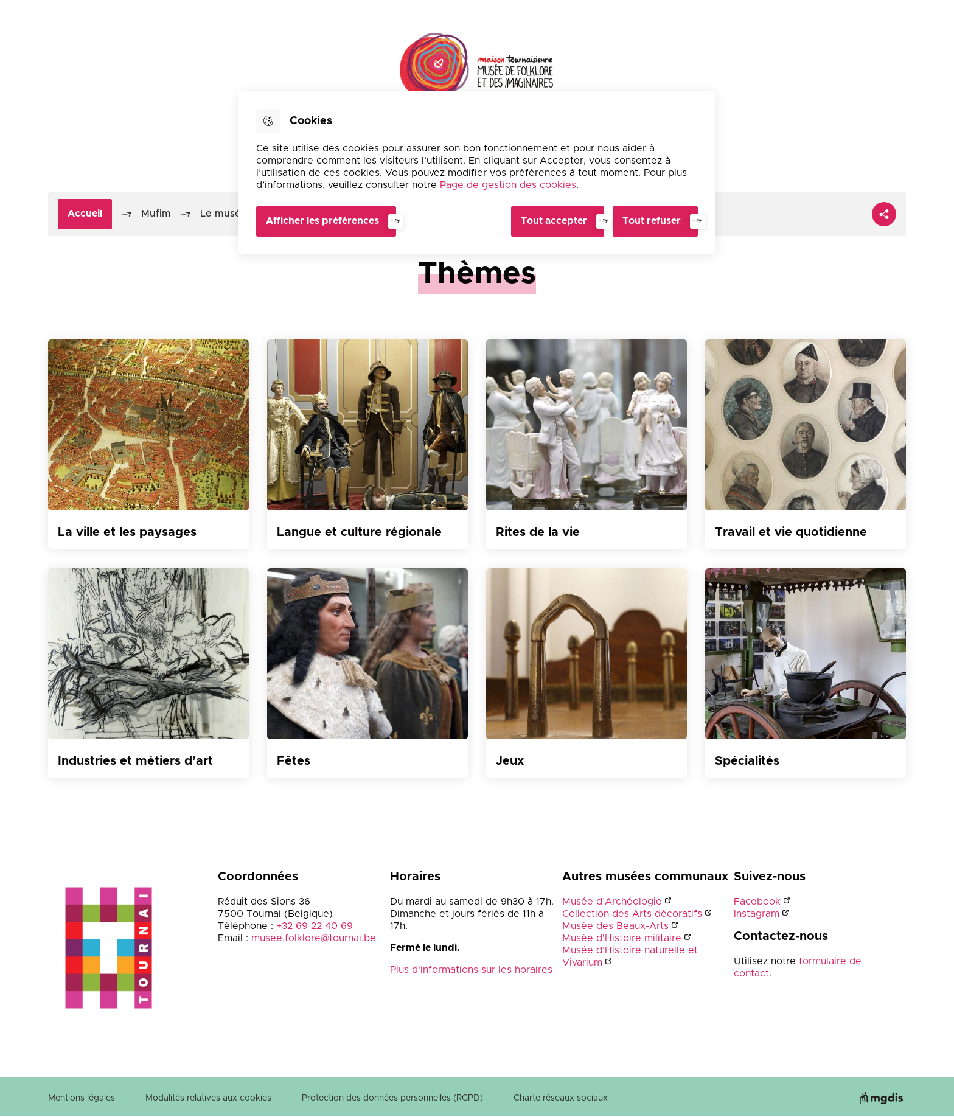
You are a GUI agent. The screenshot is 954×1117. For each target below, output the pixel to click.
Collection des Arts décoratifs (632, 914)
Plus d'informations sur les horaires (471, 970)
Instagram (756, 914)
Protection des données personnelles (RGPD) (392, 1098)
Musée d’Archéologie (612, 901)
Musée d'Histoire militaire (621, 938)
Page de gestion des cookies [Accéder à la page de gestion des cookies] (508, 185)
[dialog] (477, 172)
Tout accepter (553, 221)
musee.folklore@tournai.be (313, 938)
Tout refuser (651, 221)
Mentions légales (81, 1098)
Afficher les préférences (322, 221)
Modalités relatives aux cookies (208, 1098)
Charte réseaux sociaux (561, 1098)
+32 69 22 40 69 (314, 926)
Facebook (757, 901)
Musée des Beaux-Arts (615, 926)
